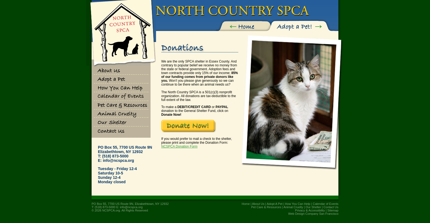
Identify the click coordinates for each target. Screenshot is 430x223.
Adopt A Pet (275, 203)
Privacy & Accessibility (310, 210)
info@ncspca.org (118, 160)
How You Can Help (297, 203)
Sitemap (332, 210)
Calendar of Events (325, 203)
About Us (258, 203)
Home (246, 203)
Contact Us (331, 207)
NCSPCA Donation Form (179, 146)
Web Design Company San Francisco (313, 213)
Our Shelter (313, 207)
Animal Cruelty (293, 207)
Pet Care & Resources (266, 207)
